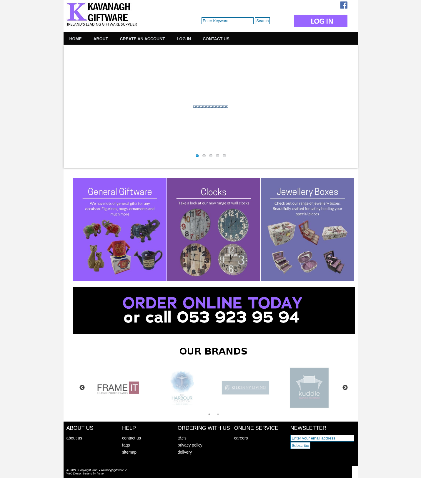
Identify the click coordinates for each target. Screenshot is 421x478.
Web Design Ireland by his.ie (85, 473)
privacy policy (190, 445)
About (101, 38)
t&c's (182, 438)
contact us (131, 438)
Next (345, 388)
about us (74, 438)
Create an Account (142, 38)
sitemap (129, 452)
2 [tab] (218, 414)
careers (241, 438)
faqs (126, 445)
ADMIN (71, 470)
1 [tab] (209, 414)
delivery (185, 452)
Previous (82, 388)
